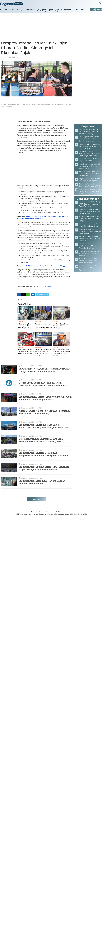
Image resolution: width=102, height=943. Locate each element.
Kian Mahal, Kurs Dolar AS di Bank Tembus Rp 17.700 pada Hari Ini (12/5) (89, 191)
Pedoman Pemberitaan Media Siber (50, 512)
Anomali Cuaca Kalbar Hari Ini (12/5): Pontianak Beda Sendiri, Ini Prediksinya (44, 412)
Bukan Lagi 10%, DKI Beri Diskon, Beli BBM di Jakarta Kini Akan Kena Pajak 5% (26, 351)
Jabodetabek (30, 9)
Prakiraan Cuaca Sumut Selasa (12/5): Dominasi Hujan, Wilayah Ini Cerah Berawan (44, 468)
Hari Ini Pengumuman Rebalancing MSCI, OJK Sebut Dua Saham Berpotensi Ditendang (90, 132)
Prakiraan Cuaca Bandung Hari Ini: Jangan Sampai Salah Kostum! (42, 482)
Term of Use (34, 512)
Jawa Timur (51, 10)
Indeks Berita (36, 499)
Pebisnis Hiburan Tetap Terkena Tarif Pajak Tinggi (45, 266)
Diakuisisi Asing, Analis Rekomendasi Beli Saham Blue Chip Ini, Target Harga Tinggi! (88, 154)
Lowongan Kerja (58, 10)
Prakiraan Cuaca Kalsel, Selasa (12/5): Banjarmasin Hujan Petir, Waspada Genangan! (43, 454)
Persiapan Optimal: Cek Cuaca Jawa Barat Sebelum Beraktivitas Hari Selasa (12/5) (41, 440)
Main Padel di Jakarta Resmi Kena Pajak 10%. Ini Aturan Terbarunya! (61, 325)
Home (5, 9)
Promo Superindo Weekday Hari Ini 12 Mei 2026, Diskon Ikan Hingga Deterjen (90, 219)
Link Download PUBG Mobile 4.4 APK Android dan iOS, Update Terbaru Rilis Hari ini (89, 204)
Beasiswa (12, 9)
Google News (46, 286)
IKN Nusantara (20, 10)
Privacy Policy (67, 512)
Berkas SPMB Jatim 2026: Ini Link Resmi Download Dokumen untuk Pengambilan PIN (43, 384)
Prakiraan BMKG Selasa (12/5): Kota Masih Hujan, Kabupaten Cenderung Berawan (45, 398)
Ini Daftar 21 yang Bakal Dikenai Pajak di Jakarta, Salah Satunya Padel (24, 325)
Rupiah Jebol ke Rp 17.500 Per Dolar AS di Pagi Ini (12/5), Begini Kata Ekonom (89, 173)
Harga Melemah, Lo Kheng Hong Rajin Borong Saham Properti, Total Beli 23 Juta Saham (90, 146)
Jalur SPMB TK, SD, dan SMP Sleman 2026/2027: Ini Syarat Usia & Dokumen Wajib (44, 370)
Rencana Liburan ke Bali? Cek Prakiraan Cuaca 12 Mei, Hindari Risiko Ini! (88, 268)
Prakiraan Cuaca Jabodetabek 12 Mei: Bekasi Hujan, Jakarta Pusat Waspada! (89, 253)
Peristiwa (76, 9)
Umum (83, 9)
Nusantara (67, 9)
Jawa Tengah (45, 10)
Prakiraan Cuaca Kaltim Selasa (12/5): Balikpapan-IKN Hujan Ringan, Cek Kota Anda (44, 426)
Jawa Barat (39, 10)
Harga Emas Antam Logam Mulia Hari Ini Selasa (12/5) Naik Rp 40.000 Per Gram (89, 166)
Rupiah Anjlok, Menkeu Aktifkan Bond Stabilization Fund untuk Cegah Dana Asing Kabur (89, 139)
